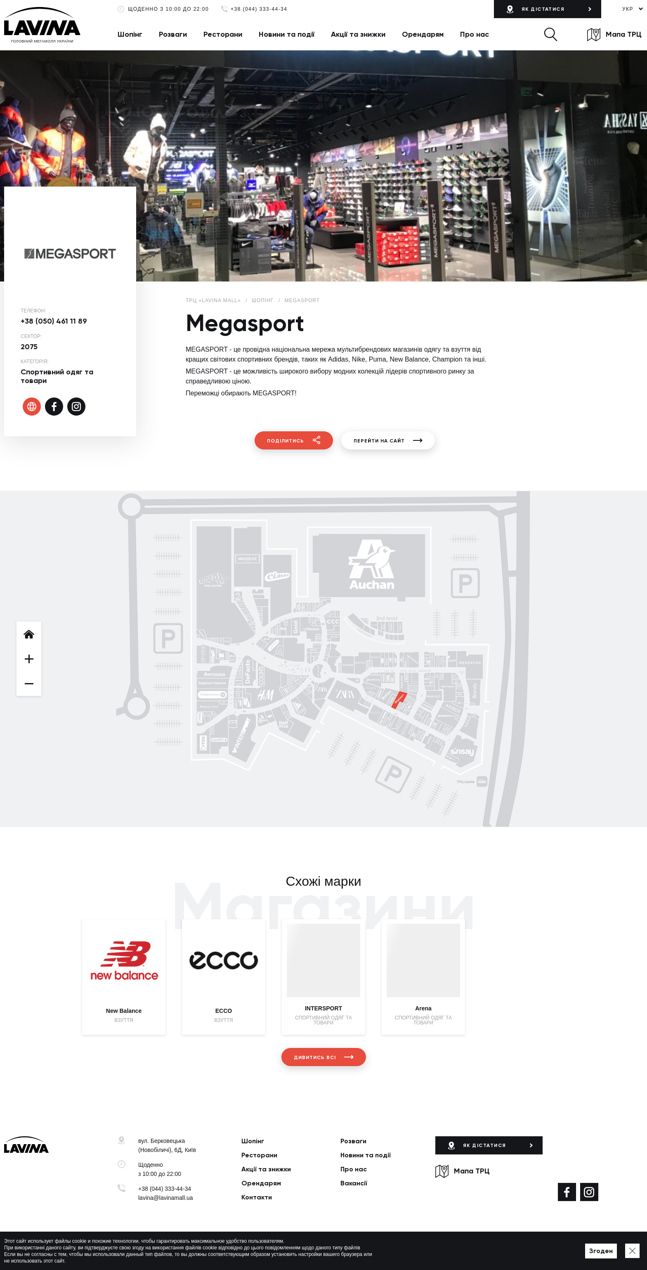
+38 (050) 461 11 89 (54, 321)
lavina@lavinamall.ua (165, 1197)
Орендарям (423, 34)
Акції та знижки (358, 34)
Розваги (173, 34)
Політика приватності (238, 1251)
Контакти (256, 1197)
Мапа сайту (284, 1251)
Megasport (302, 300)
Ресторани (222, 34)
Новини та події (286, 34)
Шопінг (130, 34)
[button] (551, 34)
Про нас (474, 34)
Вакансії (353, 1183)
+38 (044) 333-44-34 (259, 9)
